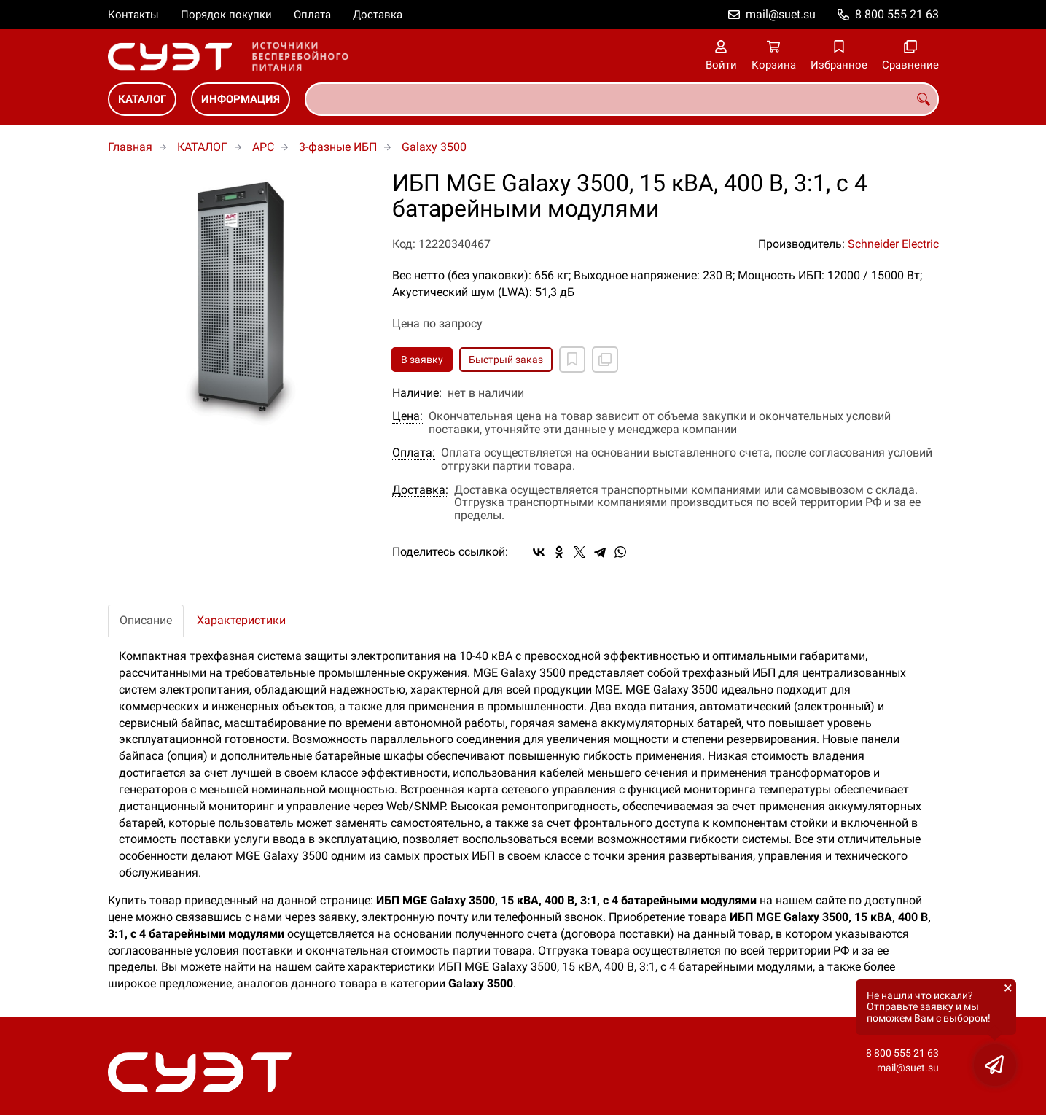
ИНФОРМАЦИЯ (240, 99)
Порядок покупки (226, 14)
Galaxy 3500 (434, 147)
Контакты (133, 14)
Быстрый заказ (506, 359)
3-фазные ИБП (338, 147)
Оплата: (413, 452)
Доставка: (420, 490)
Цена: (407, 416)
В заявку (422, 359)
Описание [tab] (146, 620)
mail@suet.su (781, 14)
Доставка (377, 14)
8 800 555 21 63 (897, 14)
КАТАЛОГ (142, 99)
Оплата (312, 14)
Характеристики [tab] (241, 620)
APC (263, 147)
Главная (130, 147)
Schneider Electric (893, 244)
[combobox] (622, 99)
